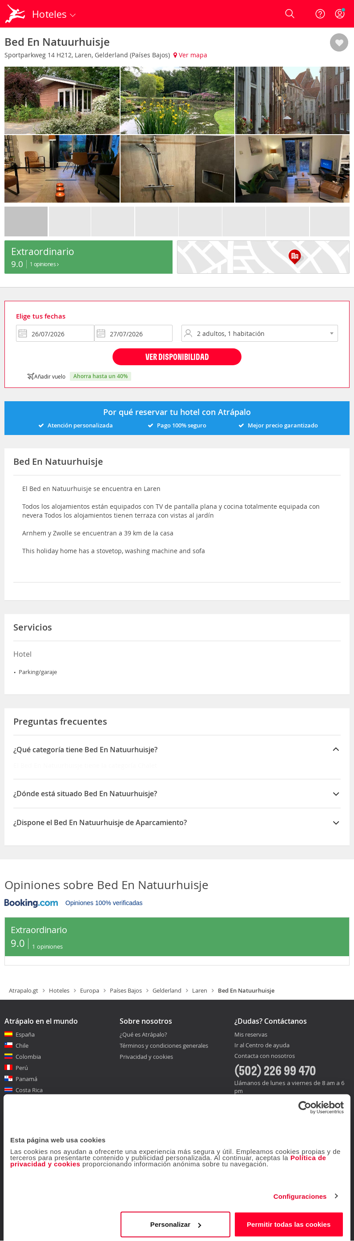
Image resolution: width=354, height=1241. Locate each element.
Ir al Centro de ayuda (262, 1045)
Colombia (28, 1057)
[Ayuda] (320, 13)
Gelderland (167, 990)
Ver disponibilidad (177, 356)
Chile (22, 1045)
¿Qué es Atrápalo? (143, 1034)
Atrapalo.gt (23, 990)
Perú (22, 1068)
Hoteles (59, 990)
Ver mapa (190, 55)
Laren (199, 990)
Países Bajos (126, 990)
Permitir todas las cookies (289, 1221)
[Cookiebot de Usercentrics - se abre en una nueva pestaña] (305, 1104)
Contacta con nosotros (264, 1056)
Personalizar (175, 1221)
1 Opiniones (44, 263)
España (25, 1034)
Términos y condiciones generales (164, 1045)
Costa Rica (29, 1090)
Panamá (26, 1079)
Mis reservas (250, 1034)
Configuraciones (300, 1193)
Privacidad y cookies (146, 1057)
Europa (89, 990)
